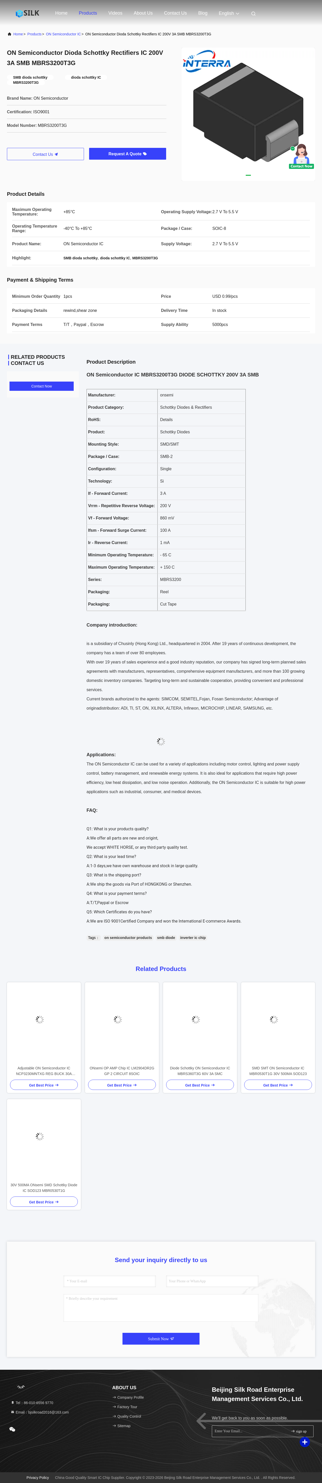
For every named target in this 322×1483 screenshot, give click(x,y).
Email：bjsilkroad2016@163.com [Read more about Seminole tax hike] (40, 1412)
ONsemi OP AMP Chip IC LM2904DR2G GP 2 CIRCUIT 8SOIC (122, 1071)
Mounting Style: (103, 444)
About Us (143, 13)
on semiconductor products (128, 938)
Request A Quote (127, 154)
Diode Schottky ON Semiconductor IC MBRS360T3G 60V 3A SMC (200, 1071)
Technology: (100, 481)
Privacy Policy (37, 1478)
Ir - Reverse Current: (108, 542)
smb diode (166, 938)
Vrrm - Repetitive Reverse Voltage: (121, 506)
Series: (95, 579)
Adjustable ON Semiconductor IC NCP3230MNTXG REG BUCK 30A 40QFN (44, 1071)
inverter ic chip (193, 938)
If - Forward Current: (108, 493)
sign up (298, 1431)
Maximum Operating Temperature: (121, 567)
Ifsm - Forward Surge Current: (117, 530)
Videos (115, 13)
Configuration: (102, 469)
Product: (96, 432)
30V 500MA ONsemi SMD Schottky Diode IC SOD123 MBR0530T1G (44, 1188)
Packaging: (99, 592)
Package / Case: (103, 456)
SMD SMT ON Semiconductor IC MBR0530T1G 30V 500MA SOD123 (278, 1071)
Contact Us (175, 13)
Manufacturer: (102, 395)
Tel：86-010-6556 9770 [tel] (32, 1403)
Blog (202, 13)
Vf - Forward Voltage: (108, 518)
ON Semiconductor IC (63, 34)
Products (88, 13)
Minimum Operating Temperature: (121, 555)
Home (61, 13)
